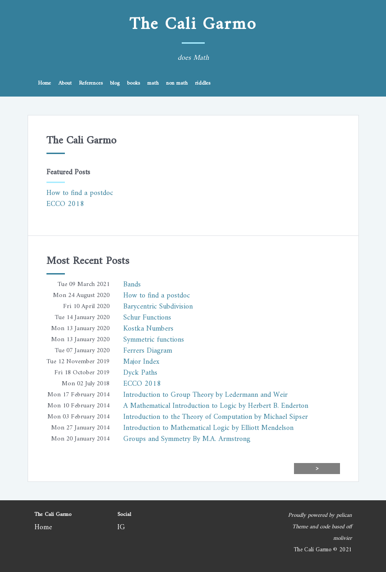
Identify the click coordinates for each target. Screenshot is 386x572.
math (153, 83)
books (133, 83)
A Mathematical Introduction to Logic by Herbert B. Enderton (215, 406)
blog (115, 83)
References (91, 83)
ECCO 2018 (65, 204)
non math (177, 83)
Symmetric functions (153, 339)
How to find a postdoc (79, 193)
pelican (344, 515)
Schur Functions (147, 317)
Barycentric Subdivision (158, 306)
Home (44, 83)
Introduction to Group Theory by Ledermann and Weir (205, 395)
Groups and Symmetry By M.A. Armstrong (186, 439)
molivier (342, 538)
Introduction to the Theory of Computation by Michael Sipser (215, 417)
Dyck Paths (140, 372)
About (65, 83)
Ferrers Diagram (147, 350)
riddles (202, 83)
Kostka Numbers (148, 328)
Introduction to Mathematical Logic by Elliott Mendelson (208, 428)
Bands (132, 284)
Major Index (141, 361)
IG (121, 527)
